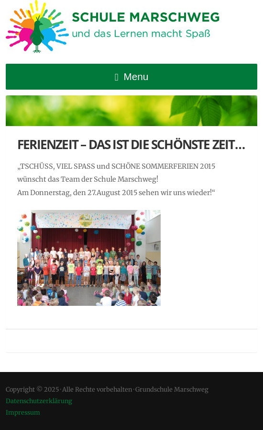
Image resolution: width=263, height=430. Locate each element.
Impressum (23, 412)
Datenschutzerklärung (39, 401)
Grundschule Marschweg (120, 29)
